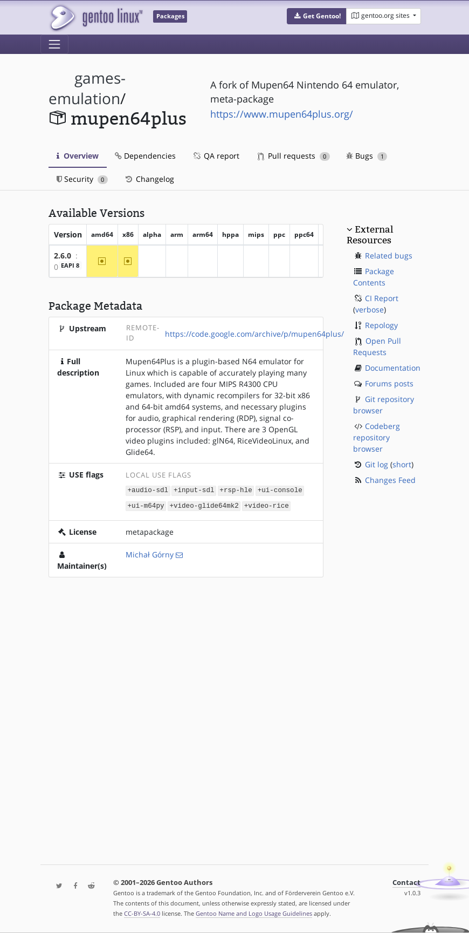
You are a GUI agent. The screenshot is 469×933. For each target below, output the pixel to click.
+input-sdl (194, 490)
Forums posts (389, 383)
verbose (369, 309)
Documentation (392, 368)
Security (82, 179)
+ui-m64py (146, 504)
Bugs (367, 156)
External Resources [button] (370, 235)
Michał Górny (150, 553)
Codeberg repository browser (376, 437)
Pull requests (294, 156)
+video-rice (266, 504)
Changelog (149, 179)
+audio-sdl (148, 490)
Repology (381, 325)
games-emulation (87, 88)
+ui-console (280, 490)
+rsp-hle (235, 490)
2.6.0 (62, 255)
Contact (406, 882)
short (401, 464)
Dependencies (145, 156)
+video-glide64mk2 (203, 504)
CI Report (381, 298)
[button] (317, 16)
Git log (376, 464)
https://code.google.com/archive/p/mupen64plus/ (254, 334)
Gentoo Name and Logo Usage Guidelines (254, 913)
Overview (78, 156)
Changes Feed (390, 480)
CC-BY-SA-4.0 (142, 913)
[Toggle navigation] (54, 44)
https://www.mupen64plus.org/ (281, 113)
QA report (215, 156)
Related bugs (388, 255)
